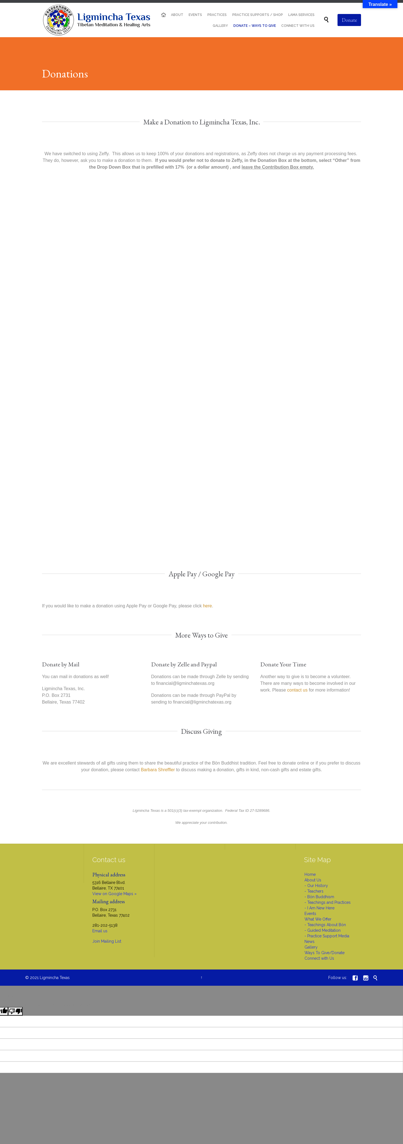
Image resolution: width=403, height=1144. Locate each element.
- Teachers (314, 891)
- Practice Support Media (326, 936)
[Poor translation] (15, 1011)
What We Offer (317, 919)
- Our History (316, 885)
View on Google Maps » (114, 893)
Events (310, 913)
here (207, 605)
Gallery (311, 947)
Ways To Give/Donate (324, 952)
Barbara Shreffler (158, 769)
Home (310, 874)
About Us (312, 880)
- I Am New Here (319, 908)
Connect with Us (319, 958)
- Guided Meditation (322, 930)
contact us (297, 690)
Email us (99, 931)
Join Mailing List (106, 941)
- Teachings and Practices (327, 902)
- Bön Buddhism (319, 897)
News (309, 941)
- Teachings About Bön (325, 925)
